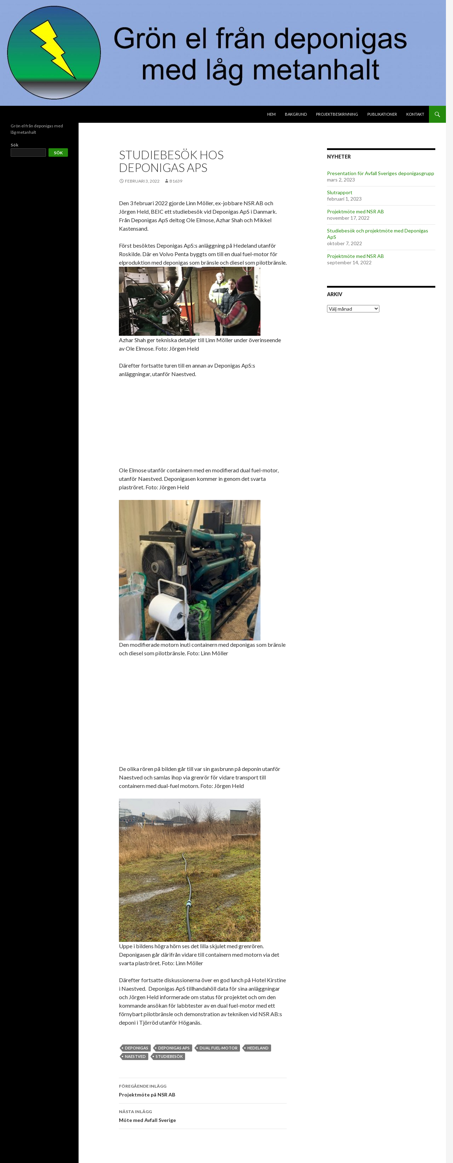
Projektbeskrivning (337, 114)
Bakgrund (296, 114)
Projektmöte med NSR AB (355, 211)
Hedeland (258, 1048)
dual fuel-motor (218, 1048)
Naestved (135, 1056)
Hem (271, 114)
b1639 (176, 181)
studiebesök (169, 1056)
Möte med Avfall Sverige (203, 1115)
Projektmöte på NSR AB (203, 1090)
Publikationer (382, 114)
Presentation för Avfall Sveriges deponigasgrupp (380, 173)
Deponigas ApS (174, 1048)
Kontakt (415, 114)
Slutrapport (339, 192)
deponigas (136, 1048)
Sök (14, 145)
